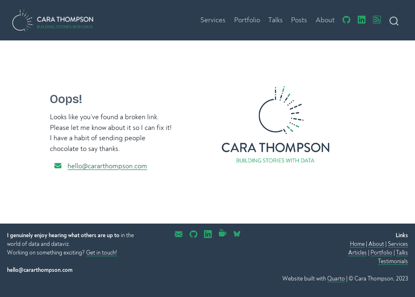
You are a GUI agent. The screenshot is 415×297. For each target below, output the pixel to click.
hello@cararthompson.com (107, 166)
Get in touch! (101, 252)
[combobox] (394, 20)
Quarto (336, 278)
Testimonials (393, 261)
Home (357, 244)
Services (398, 244)
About (376, 244)
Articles (357, 252)
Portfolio (381, 252)
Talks (402, 252)
